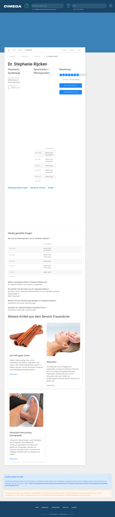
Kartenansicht (71, 92)
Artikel (51, 188)
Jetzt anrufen (70, 85)
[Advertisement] (57, 30)
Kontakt (72, 50)
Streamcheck (63, 514)
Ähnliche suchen (37, 188)
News (14, 50)
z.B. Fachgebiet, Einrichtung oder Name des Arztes (44, 9)
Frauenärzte (23, 56)
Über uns (65, 507)
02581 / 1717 (15, 88)
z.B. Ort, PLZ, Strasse (78, 9)
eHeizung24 (53, 514)
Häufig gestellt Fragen (18, 188)
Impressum (45, 507)
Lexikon (20, 50)
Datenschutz (55, 507)
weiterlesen (14, 374)
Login (79, 50)
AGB (36, 507)
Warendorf (35, 56)
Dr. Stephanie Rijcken (50, 56)
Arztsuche (28, 50)
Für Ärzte (64, 50)
